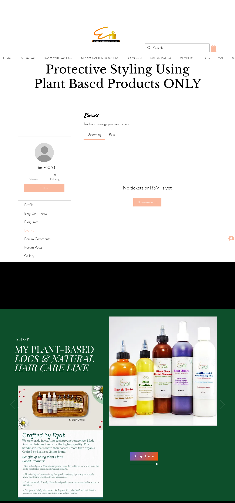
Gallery (29, 255)
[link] (94, 134)
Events (29, 230)
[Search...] (176, 48)
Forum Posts (33, 247)
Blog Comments (35, 213)
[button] (213, 48)
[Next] (222, 404)
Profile (28, 204)
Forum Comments (37, 238)
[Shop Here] (144, 456)
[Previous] (12, 404)
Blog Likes (31, 221)
